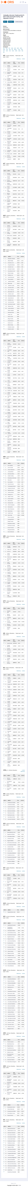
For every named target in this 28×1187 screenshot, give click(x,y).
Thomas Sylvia (10, 1041)
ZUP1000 (15, 139)
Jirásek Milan (10, 471)
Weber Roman (9, 413)
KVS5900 (15, 569)
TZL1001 (14, 132)
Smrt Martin (9, 384)
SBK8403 (15, 765)
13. (5, 283)
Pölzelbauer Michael (12, 478)
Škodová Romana (11, 1128)
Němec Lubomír (9, 779)
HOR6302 (15, 554)
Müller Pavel (9, 371)
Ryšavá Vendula (11, 981)
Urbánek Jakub (11, 327)
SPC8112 (14, 364)
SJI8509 (14, 738)
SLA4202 (15, 625)
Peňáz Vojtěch (11, 310)
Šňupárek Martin (11, 529)
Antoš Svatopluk (11, 504)
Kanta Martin (9, 692)
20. (6, 298)
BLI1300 (14, 97)
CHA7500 (15, 358)
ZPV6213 (14, 566)
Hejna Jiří (9, 549)
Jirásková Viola (10, 838)
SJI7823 (14, 646)
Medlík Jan (10, 390)
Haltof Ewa (10, 1170)
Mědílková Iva (11, 987)
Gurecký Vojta (9, 197)
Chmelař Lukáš (9, 762)
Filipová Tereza (11, 939)
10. (5, 94)
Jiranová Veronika (11, 819)
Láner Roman (8, 662)
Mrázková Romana (12, 999)
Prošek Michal (8, 646)
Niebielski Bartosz (10, 758)
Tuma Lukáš (8, 187)
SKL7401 (14, 748)
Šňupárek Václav (9, 719)
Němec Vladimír (9, 625)
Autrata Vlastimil (9, 589)
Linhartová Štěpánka (12, 1157)
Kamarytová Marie (11, 1134)
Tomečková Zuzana (12, 991)
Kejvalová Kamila (11, 1016)
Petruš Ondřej (8, 241)
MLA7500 (15, 409)
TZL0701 (14, 174)
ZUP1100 (15, 153)
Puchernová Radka (11, 945)
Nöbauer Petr (10, 306)
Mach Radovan (11, 509)
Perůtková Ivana (9, 1083)
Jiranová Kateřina (11, 1003)
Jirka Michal (9, 765)
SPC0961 (15, 891)
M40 (18, 48)
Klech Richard (11, 484)
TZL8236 (15, 715)
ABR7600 (15, 439)
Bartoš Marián (9, 442)
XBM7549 (15, 368)
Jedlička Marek (11, 281)
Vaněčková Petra (11, 1014)
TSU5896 (15, 1086)
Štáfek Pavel (9, 748)
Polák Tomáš (8, 233)
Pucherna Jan (11, 262)
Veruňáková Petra (11, 961)
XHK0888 (15, 895)
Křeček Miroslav (9, 566)
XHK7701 (15, 353)
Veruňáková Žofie (11, 817)
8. (5, 88)
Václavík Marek (9, 151)
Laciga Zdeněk (8, 547)
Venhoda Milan (11, 473)
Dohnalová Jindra (9, 1093)
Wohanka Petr (11, 312)
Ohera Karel (9, 393)
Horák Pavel (9, 643)
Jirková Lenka (10, 951)
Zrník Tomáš (8, 238)
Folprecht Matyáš (9, 245)
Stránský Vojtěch (9, 681)
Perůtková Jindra (11, 1143)
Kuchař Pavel (8, 593)
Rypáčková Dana (11, 936)
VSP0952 (15, 898)
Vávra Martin (10, 279)
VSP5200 (15, 546)
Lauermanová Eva (11, 806)
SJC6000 (15, 592)
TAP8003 (15, 396)
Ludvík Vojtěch (9, 678)
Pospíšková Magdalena (10, 928)
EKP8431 (14, 384)
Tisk (5, 21)
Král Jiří (8, 551)
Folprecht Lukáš (9, 204)
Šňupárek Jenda (9, 139)
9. (5, 91)
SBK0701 (14, 200)
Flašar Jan (9, 557)
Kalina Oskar (8, 107)
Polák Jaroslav (9, 358)
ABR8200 (15, 451)
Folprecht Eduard (11, 488)
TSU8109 (15, 350)
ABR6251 (15, 1093)
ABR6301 (14, 563)
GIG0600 (15, 226)
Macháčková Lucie (11, 832)
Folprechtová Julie (11, 912)
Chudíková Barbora (12, 979)
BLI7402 (14, 429)
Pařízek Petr (10, 507)
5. (5, 79)
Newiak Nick (9, 752)
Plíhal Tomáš (9, 738)
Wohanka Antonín (9, 126)
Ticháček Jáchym (9, 135)
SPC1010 (15, 129)
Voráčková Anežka (11, 802)
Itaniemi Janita (11, 1022)
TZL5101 (14, 611)
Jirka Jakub (9, 406)
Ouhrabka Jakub (9, 652)
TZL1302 (15, 69)
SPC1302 (15, 72)
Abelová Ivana (10, 1052)
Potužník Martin (9, 416)
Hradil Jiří (10, 689)
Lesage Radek (8, 229)
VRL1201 (14, 125)
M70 (7, 49)
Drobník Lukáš (11, 329)
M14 (6, 48)
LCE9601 (15, 728)
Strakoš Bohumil (9, 586)
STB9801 (14, 708)
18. (5, 293)
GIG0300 (15, 755)
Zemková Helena (10, 1059)
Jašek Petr (10, 355)
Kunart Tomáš (11, 527)
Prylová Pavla (10, 1115)
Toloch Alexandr (11, 469)
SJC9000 (15, 681)
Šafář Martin (8, 148)
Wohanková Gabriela (12, 1165)
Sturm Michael (11, 531)
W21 (10, 51)
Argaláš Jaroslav (9, 573)
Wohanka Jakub (9, 95)
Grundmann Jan (11, 271)
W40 (13, 51)
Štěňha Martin (9, 705)
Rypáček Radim (9, 73)
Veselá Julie (9, 851)
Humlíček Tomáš (11, 304)
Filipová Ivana (10, 1046)
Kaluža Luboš (9, 451)
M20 (12, 48)
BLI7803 (14, 393)
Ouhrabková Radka (12, 1018)
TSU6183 (15, 1080)
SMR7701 (15, 413)
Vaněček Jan (10, 300)
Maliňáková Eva (10, 1044)
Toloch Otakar (8, 177)
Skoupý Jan (10, 494)
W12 (19, 49)
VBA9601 (15, 702)
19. (5, 296)
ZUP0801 (15, 207)
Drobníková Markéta (12, 1172)
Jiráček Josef (11, 293)
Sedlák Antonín (9, 79)
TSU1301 (15, 110)
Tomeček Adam (9, 110)
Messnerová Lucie (11, 1161)
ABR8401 (14, 735)
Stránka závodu (18, 21)
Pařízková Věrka (11, 985)
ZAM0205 (15, 732)
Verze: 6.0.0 (13, 1183)
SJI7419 (14, 347)
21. (5, 300)
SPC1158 (15, 885)
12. (5, 100)
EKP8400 (15, 436)
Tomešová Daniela (11, 995)
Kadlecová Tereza (11, 1141)
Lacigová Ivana (9, 1076)
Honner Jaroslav (9, 174)
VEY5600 (15, 582)
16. (5, 289)
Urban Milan (9, 82)
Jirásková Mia (10, 846)
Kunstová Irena (9, 789)
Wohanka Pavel (10, 725)
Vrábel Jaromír (9, 576)
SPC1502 (15, 106)
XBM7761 (15, 785)
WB (22, 51)
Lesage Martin (11, 519)
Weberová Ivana (11, 1026)
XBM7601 (15, 381)
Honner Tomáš (8, 132)
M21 (15, 48)
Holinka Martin (11, 492)
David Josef (10, 316)
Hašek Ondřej (10, 475)
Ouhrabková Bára (11, 836)
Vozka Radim (9, 430)
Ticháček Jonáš (9, 103)
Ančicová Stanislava (12, 1163)
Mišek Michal (8, 85)
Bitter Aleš (10, 283)
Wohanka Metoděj (9, 88)
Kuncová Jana (11, 1024)
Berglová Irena (11, 1028)
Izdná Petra (10, 959)
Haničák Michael (9, 100)
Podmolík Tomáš (11, 525)
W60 (19, 51)
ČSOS (19, 1185)
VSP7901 (14, 371)
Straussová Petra (11, 1057)
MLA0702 (15, 194)
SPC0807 (15, 229)
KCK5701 (15, 557)
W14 (22, 49)
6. (5, 82)
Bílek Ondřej (10, 324)
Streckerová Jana (11, 1107)
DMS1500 (15, 100)
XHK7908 (15, 419)
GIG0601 (15, 238)
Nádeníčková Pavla (12, 957)
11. (5, 97)
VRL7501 (14, 725)
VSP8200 (15, 695)
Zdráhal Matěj (9, 210)
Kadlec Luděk (8, 583)
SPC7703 (15, 378)
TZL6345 (14, 586)
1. (5, 66)
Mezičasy (19, 58)
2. (5, 69)
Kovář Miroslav (11, 277)
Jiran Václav (9, 381)
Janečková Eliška (11, 804)
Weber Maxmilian (9, 180)
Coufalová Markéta (12, 963)
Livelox (23, 58)
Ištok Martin (9, 423)
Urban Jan (9, 145)
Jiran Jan (9, 353)
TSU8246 (15, 390)
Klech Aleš (10, 515)
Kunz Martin (10, 482)
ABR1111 (14, 159)
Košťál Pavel (10, 513)
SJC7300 (15, 433)
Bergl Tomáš (10, 318)
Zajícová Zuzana (11, 808)
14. (5, 285)
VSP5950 (15, 1076)
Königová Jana (11, 955)
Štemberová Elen (11, 813)
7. (5, 84)
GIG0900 (15, 177)
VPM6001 (15, 596)
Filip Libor (10, 480)
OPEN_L (15, 49)
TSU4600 (15, 621)
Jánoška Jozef (9, 569)
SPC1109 (15, 142)
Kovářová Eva (10, 943)
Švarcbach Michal (11, 296)
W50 (16, 51)
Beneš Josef (8, 194)
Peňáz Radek (10, 273)
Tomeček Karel (9, 403)
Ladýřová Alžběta (11, 861)
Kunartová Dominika (9, 895)
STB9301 (14, 678)
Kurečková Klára (11, 1145)
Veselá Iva (10, 989)
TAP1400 (15, 91)
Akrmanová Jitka (11, 993)
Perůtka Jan (10, 275)
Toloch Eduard (8, 226)
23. (6, 304)
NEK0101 (14, 752)
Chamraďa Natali (11, 1138)
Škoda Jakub (9, 687)
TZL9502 (15, 722)
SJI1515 (14, 76)
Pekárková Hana (9, 785)
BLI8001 (14, 423)
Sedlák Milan (8, 659)
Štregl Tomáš (10, 521)
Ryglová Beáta (10, 840)
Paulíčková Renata (12, 1149)
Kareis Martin (10, 498)
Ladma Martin (11, 308)
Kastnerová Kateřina (11, 1050)
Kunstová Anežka (11, 863)
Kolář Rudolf (8, 563)
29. (6, 433)
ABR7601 (15, 355)
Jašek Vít (9, 159)
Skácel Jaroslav (9, 621)
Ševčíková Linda (11, 815)
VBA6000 (15, 589)
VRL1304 (15, 79)
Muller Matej (9, 702)
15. (5, 287)
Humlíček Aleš (11, 302)
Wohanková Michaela (12, 842)
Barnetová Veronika (12, 949)
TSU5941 (14, 551)
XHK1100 (15, 147)
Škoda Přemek (8, 615)
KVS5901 (14, 579)
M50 (21, 48)
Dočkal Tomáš (9, 378)
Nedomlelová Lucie (12, 1130)
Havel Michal (10, 320)
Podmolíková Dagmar (11, 1061)
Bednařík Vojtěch (9, 142)
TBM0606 (15, 244)
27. (6, 426)
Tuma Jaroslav (11, 517)
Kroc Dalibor (10, 465)
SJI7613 (14, 374)
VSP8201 (15, 441)
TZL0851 (15, 878)
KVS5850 (15, 1083)
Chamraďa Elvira (11, 859)
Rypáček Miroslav (9, 448)
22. (6, 302)
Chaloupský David (11, 486)
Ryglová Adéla (11, 1147)
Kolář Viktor (10, 511)
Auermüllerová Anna (12, 932)
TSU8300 (15, 403)
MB (10, 49)
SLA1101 (14, 156)
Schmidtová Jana (11, 1113)
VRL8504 (15, 659)
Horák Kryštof (8, 66)
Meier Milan (10, 500)
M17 (9, 48)
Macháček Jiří (11, 291)
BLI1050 (14, 888)
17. (5, 291)
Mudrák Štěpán (9, 728)
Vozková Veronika (9, 888)
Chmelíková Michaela (12, 1001)
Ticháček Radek (9, 361)
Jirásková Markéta (11, 983)
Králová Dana (8, 1086)
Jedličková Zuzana (12, 925)
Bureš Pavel (9, 368)
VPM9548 (15, 718)
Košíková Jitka (11, 947)
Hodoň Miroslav (9, 649)
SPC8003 (15, 652)
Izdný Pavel (9, 374)
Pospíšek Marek (11, 264)
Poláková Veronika (11, 1010)
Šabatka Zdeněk (11, 258)
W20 (7, 51)
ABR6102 (14, 576)
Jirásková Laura (9, 898)
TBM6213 (15, 573)
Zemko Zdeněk (8, 656)
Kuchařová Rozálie (12, 1151)
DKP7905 (15, 426)
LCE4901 (14, 628)
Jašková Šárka (11, 1012)
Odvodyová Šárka (11, 930)
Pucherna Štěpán (9, 91)
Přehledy (10, 21)
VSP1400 (15, 66)
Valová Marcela (10, 1109)
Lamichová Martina (12, 941)
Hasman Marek (9, 699)
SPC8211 (14, 344)
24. (6, 306)
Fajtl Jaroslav (9, 596)
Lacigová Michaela (12, 1153)
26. (6, 423)
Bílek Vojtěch (8, 190)
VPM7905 (15, 406)
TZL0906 (15, 210)
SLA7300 (15, 656)
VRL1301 (14, 94)
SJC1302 (15, 103)
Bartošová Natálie (11, 811)
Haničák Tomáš (11, 269)
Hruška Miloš (9, 400)
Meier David (9, 235)
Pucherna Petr (11, 287)
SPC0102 (15, 758)
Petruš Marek (9, 410)
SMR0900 (15, 184)
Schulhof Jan (10, 267)
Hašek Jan (10, 684)
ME (12, 49)
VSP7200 (15, 643)
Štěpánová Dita (11, 953)
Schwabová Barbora (11, 853)
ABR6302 (15, 559)
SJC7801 (15, 361)
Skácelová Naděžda (9, 1080)
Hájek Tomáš (10, 496)
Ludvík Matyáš (9, 709)
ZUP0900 (15, 197)
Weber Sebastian (9, 184)
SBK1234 (15, 145)
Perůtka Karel (8, 628)
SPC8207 (15, 742)
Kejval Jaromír (9, 433)
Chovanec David (10, 722)
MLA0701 (15, 241)
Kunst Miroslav (9, 156)
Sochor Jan (10, 322)
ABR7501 (14, 400)
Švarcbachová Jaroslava (10, 1055)
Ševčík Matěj (9, 420)
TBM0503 (15, 745)
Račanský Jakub (10, 745)
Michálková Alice (11, 1020)
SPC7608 (15, 705)
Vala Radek (9, 735)
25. (6, 308)
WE (3, 52)
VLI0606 (14, 235)
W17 (4, 51)
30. (6, 436)
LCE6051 (15, 1090)
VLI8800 (14, 687)
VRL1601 (15, 88)
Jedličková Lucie (10, 849)
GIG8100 (15, 649)
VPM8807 (15, 712)
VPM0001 (15, 684)
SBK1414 (14, 82)
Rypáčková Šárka (11, 834)
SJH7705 (15, 416)
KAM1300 (15, 84)
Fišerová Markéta (9, 878)
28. (6, 429)
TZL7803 (15, 388)
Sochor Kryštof (8, 200)
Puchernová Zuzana (12, 934)
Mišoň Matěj (10, 260)
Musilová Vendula (11, 1132)
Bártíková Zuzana (11, 1167)
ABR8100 (15, 662)
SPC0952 (15, 881)
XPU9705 (15, 692)
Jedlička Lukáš (11, 285)
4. (5, 76)
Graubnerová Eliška (11, 1111)
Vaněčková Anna (10, 855)
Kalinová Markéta (11, 1006)
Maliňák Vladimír (9, 579)
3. (5, 72)
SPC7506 (15, 448)
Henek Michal (11, 298)
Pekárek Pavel (11, 490)
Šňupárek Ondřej (11, 523)
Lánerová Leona (11, 1008)
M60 (4, 49)
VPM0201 (15, 699)
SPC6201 (15, 549)
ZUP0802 (15, 190)
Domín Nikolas (11, 289)
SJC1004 (15, 135)
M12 (4, 48)
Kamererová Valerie (12, 1136)
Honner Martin (8, 69)
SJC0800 (15, 187)
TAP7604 (15, 445)
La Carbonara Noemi (11, 844)
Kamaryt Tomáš (9, 712)
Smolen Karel (9, 755)
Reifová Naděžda (11, 1159)
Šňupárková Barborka (11, 857)
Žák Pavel (9, 439)
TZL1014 (14, 151)
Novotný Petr (10, 502)
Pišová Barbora (11, 965)
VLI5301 (14, 615)
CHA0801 (15, 232)
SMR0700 (15, 180)
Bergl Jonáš (9, 153)
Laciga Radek (9, 695)
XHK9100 (15, 761)
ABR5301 (14, 618)
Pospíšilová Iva (10, 1048)
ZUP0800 (15, 204)
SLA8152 (15, 788)
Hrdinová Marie (11, 1155)
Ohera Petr (9, 97)
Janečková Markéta (12, 997)
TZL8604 (15, 689)
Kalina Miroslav (9, 344)
